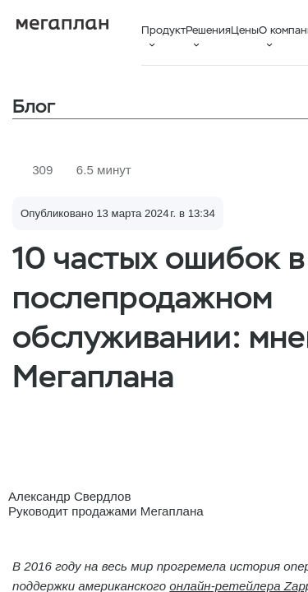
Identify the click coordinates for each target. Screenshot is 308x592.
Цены (245, 30)
